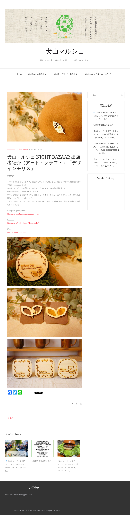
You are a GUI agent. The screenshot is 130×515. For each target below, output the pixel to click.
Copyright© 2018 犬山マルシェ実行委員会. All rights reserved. (37, 510)
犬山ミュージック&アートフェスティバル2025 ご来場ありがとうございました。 (106, 115)
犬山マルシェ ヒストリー (38, 74)
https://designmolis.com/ (17, 232)
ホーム (19, 74)
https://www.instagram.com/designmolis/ (23, 214)
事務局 (26, 149)
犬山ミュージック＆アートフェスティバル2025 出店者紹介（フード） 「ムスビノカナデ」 (106, 162)
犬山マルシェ (65, 50)
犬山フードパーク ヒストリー (66, 74)
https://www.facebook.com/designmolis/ (23, 223)
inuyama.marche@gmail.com (21, 494)
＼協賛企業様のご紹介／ (41, 461)
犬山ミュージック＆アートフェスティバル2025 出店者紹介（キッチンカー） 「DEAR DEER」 (106, 134)
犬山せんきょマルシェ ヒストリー (99, 74)
